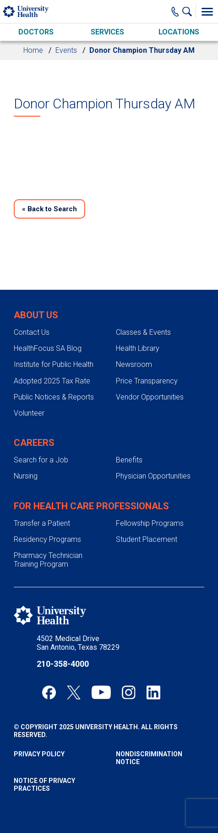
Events (66, 50)
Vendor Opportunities (150, 397)
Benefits (129, 460)
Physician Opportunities (153, 476)
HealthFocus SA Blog (48, 348)
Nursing (26, 476)
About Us (36, 315)
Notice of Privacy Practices (44, 784)
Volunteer (29, 413)
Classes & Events (143, 332)
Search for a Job (41, 460)
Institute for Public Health (53, 364)
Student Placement (146, 539)
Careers (34, 442)
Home (33, 50)
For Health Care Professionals (91, 506)
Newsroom (134, 364)
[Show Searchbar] (189, 11)
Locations (178, 32)
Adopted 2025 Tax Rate (52, 381)
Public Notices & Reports (54, 397)
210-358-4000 (63, 664)
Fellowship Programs (150, 523)
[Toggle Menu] (207, 11)
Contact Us (31, 332)
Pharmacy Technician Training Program (48, 559)
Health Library (137, 348)
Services (107, 32)
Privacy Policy (39, 754)
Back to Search (49, 209)
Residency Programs (47, 539)
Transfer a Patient (42, 523)
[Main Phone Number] (175, 11)
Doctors (36, 32)
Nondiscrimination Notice (149, 757)
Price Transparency (147, 381)
